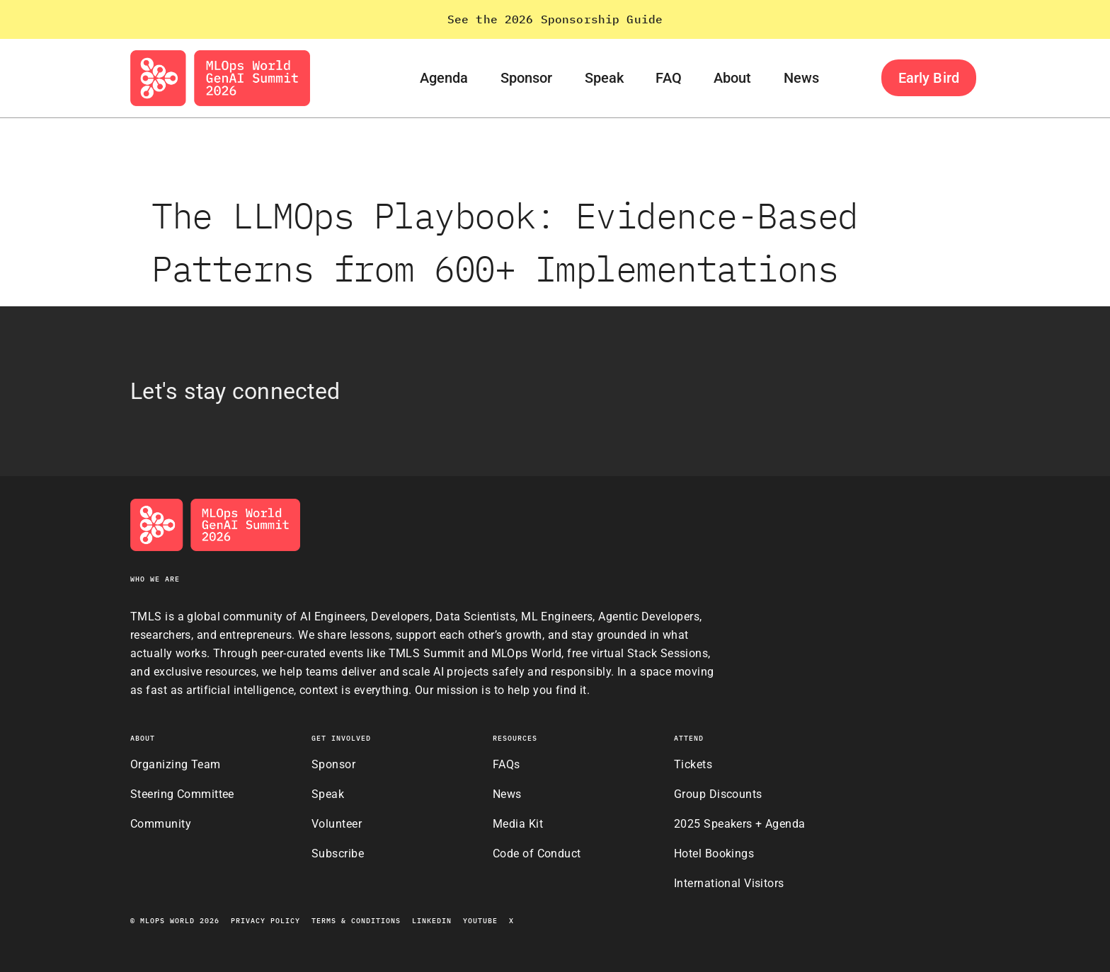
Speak (604, 77)
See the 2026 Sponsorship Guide (555, 19)
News (802, 77)
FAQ (668, 77)
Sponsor (526, 77)
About (733, 77)
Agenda (444, 77)
